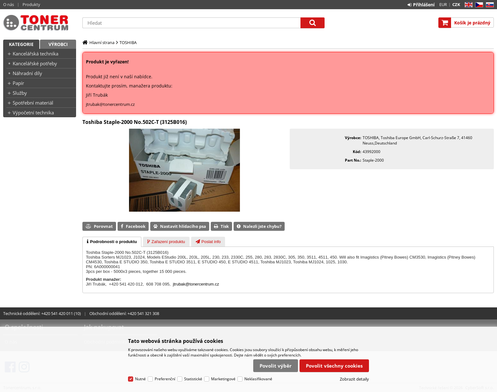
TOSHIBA (128, 42)
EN (467, 5)
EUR (443, 4)
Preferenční (165, 379)
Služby (20, 93)
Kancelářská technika (35, 53)
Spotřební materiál (33, 103)
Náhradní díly (27, 73)
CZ (477, 5)
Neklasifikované (258, 379)
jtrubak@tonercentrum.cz (110, 104)
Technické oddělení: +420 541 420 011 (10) (42, 313)
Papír (18, 83)
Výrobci (58, 44)
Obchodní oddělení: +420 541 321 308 (124, 313)
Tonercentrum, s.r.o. (39, 23)
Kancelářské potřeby (35, 63)
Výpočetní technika (33, 112)
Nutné (140, 379)
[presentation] (112, 242)
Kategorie (21, 44)
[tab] (111, 242)
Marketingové (223, 379)
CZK (456, 4)
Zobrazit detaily (354, 379)
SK (488, 5)
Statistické (193, 379)
